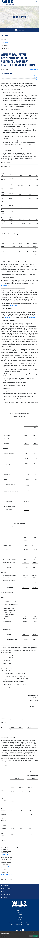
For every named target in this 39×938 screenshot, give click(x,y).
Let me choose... (3, 936)
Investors (19, 914)
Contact (19, 918)
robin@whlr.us (4, 854)
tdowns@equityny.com (6, 874)
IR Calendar (4, 45)
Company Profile (7, 888)
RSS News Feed (6, 894)
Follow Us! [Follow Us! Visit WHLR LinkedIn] (19, 930)
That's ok (35, 936)
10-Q (3, 76)
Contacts (5, 891)
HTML (35, 75)
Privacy (19, 919)
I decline (31, 936)
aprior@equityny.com (6, 866)
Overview (3, 39)
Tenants (19, 916)
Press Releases (5, 42)
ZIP (35, 79)
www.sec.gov (4, 285)
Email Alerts (4, 48)
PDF (35, 77)
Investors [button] (19, 30)
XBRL (3, 79)
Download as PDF (34, 69)
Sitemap (5, 897)
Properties (19, 912)
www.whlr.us (13, 305)
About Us (19, 910)
